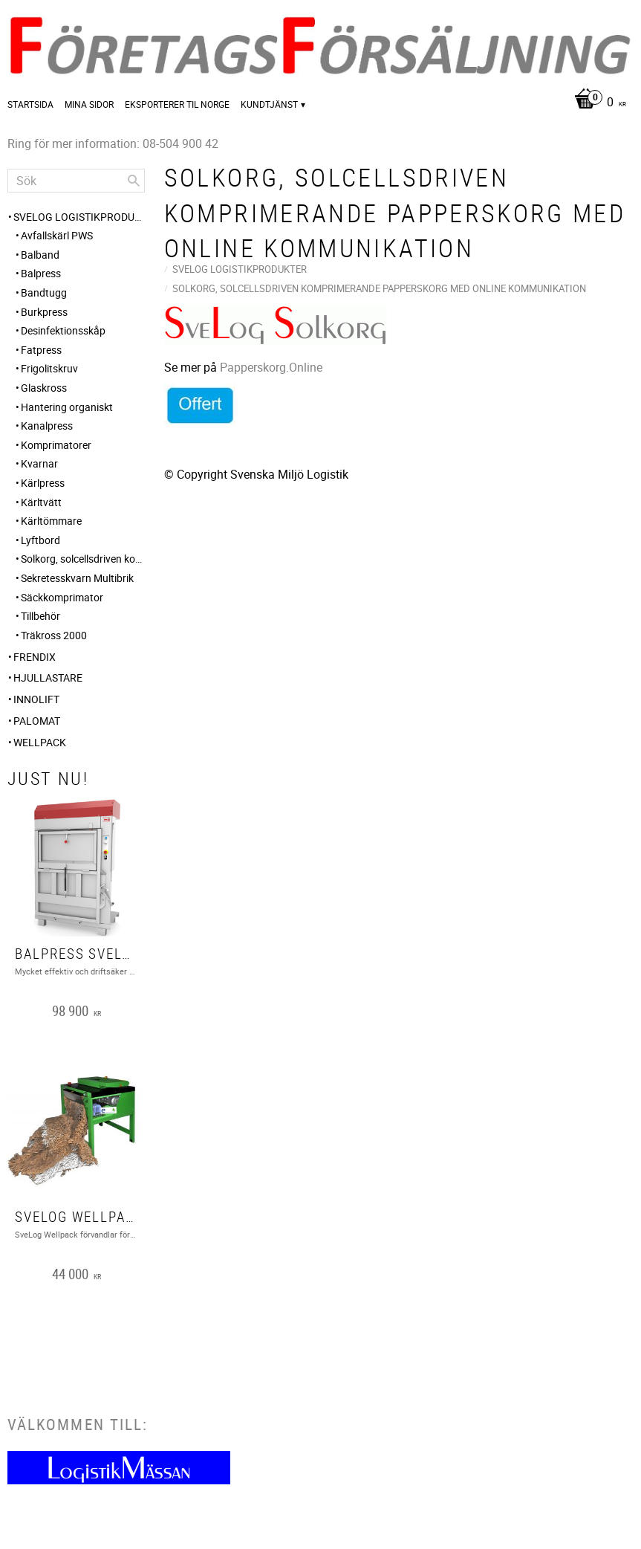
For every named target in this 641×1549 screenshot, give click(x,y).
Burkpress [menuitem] (44, 312)
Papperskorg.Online (271, 367)
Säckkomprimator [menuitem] (62, 597)
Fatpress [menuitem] (41, 350)
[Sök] (134, 180)
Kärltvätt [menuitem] (41, 502)
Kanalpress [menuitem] (47, 425)
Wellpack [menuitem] (39, 742)
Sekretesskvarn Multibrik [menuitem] (77, 578)
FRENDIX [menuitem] (34, 657)
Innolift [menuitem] (36, 699)
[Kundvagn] (596, 103)
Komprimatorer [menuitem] (56, 445)
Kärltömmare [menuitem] (51, 521)
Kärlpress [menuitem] (43, 483)
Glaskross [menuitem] (44, 388)
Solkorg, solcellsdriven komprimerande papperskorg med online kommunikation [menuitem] (83, 559)
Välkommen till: (77, 1424)
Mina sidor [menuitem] (89, 104)
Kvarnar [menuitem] (39, 463)
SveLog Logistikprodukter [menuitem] (79, 217)
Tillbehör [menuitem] (40, 616)
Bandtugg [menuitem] (44, 292)
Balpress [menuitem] (41, 273)
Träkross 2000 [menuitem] (54, 635)
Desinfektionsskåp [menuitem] (63, 330)
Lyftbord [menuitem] (40, 540)
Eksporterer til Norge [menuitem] (177, 104)
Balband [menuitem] (40, 255)
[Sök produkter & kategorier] (76, 181)
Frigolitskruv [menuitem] (49, 368)
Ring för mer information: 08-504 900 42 (112, 143)
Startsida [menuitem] (30, 104)
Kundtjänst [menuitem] (269, 104)
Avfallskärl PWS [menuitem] (57, 235)
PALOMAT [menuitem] (36, 721)
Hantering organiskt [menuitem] (67, 407)
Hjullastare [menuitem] (47, 677)
